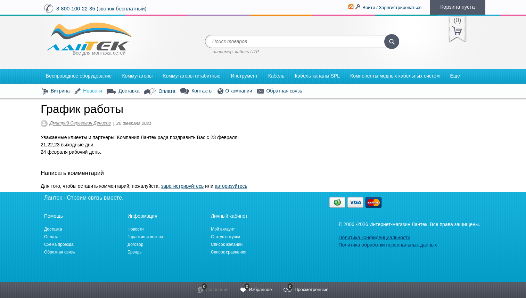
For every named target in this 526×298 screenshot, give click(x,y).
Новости (88, 91)
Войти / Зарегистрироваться (391, 7)
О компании (234, 91)
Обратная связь (279, 91)
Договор (135, 244)
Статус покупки (225, 236)
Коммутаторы (137, 76)
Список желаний (227, 244)
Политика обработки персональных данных (387, 245)
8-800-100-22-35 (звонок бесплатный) (101, 8)
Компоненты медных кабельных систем (395, 76)
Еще (455, 76)
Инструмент (244, 76)
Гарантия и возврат (146, 236)
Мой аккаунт (223, 229)
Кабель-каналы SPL (317, 76)
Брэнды (135, 252)
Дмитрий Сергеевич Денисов (80, 123)
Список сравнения (228, 252)
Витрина (55, 91)
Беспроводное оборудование (79, 76)
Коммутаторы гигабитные (191, 76)
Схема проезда (59, 244)
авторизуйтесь (231, 186)
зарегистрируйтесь (182, 186)
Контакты (196, 91)
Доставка (123, 91)
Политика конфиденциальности (374, 237)
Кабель (276, 76)
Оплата (159, 91)
